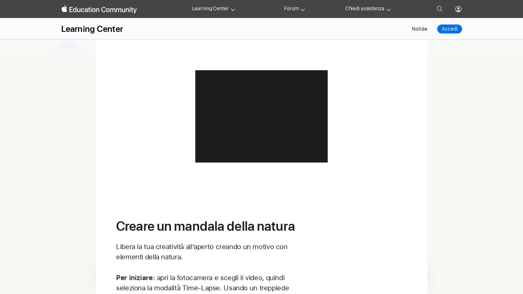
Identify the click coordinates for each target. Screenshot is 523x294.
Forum (291, 8)
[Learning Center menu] (233, 9)
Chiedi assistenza (364, 8)
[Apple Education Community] (99, 9)
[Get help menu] (389, 9)
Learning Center (210, 8)
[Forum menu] (303, 9)
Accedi (449, 29)
